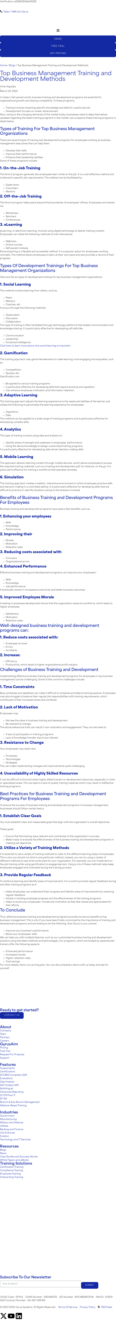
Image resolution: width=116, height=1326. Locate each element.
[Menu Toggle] (58, 30)
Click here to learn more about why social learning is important (35, 346)
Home (3, 65)
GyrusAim (9, 1045)
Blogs (12, 65)
